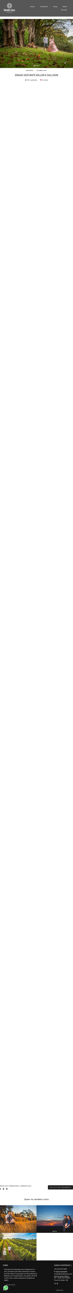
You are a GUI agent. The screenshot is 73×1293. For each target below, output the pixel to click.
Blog (55, 6)
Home (32, 6)
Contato (64, 10)
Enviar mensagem (61, 1271)
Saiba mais (10, 1285)
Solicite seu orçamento (60, 1187)
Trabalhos (44, 6)
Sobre (65, 6)
